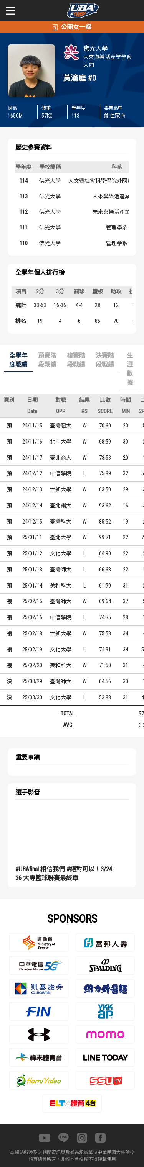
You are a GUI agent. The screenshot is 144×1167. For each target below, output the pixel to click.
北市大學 (60, 442)
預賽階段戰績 (47, 360)
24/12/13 (32, 489)
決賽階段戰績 (105, 360)
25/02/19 (32, 650)
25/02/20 (32, 665)
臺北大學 (60, 537)
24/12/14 (32, 505)
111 (24, 227)
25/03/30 (32, 697)
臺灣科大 (60, 522)
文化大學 (60, 553)
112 (24, 212)
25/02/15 (32, 601)
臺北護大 (60, 505)
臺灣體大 (60, 425)
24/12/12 (32, 473)
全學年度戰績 (18, 360)
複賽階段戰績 (76, 360)
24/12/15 (32, 522)
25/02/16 (32, 617)
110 (24, 243)
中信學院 (60, 473)
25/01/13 (32, 569)
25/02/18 (32, 633)
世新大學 (60, 489)
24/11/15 (32, 425)
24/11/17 (32, 458)
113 (24, 196)
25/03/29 (32, 681)
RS (84, 411)
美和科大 (60, 586)
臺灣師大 (60, 569)
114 (24, 181)
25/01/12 (32, 553)
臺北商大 (60, 458)
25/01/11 (32, 537)
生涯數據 (130, 369)
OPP (60, 411)
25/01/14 (32, 586)
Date (32, 411)
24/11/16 (32, 442)
